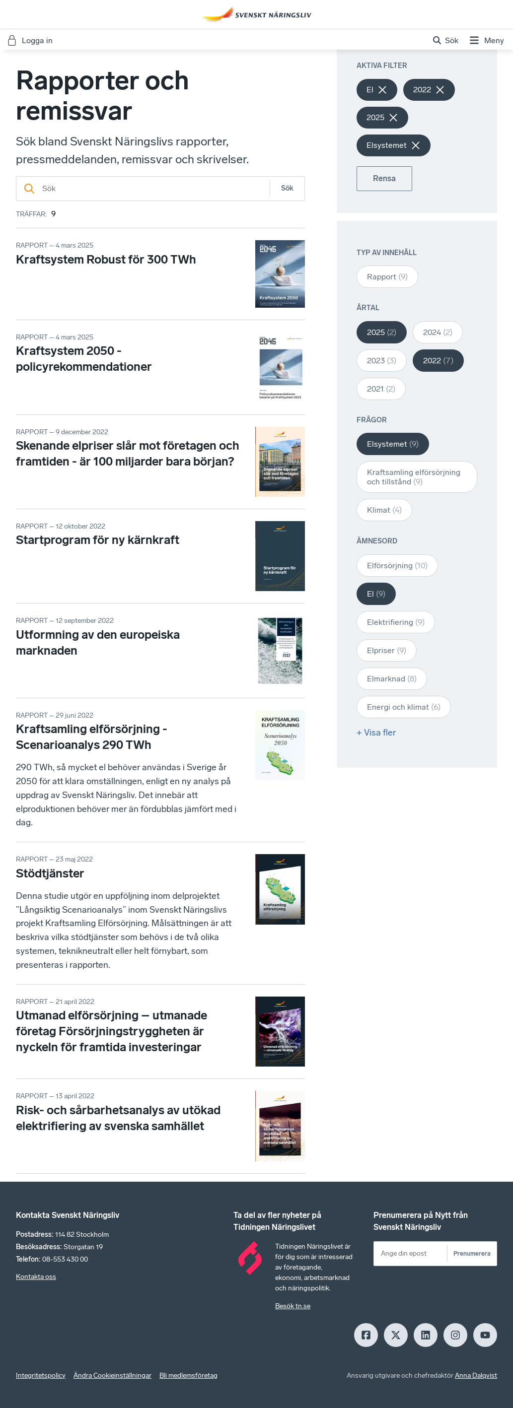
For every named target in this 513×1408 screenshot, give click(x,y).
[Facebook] (366, 1335)
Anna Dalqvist (476, 1375)
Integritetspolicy (41, 1375)
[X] (396, 1335)
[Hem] (256, 14)
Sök (287, 188)
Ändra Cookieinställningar (112, 1375)
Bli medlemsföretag (188, 1375)
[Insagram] (455, 1335)
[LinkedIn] (426, 1335)
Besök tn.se (292, 1306)
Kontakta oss (36, 1277)
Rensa (384, 178)
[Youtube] (485, 1335)
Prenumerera (472, 1253)
